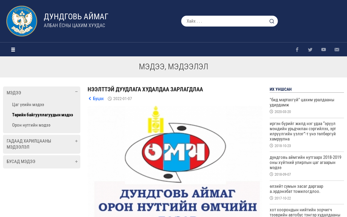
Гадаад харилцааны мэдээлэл (29, 144)
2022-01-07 (122, 98)
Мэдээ (14, 93)
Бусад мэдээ (21, 161)
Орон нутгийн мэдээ (31, 125)
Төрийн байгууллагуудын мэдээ (42, 115)
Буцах (98, 98)
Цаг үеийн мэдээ (28, 104)
